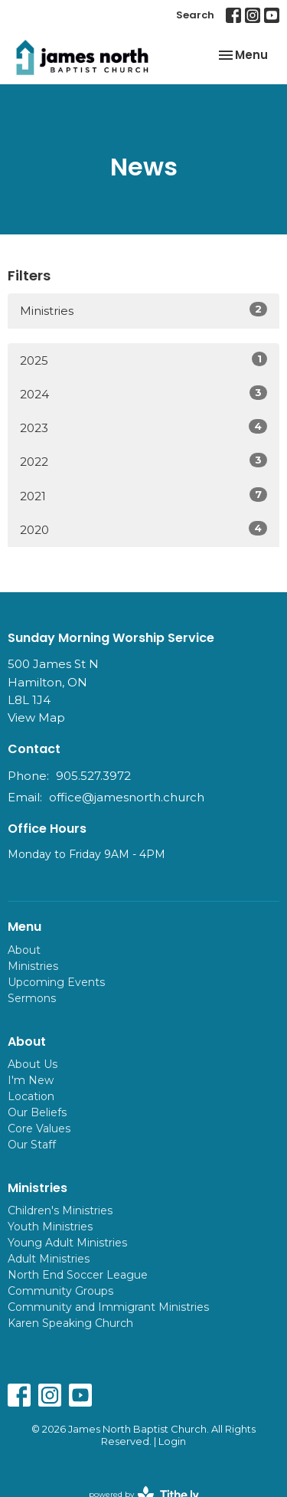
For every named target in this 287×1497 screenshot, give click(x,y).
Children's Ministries (60, 1210)
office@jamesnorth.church (126, 797)
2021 (143, 495)
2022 (143, 461)
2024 (143, 393)
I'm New (31, 1080)
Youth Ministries (50, 1226)
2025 (143, 360)
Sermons (32, 998)
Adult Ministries (49, 1259)
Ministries (143, 310)
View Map (36, 717)
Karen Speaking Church (70, 1323)
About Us (32, 1064)
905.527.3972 (93, 775)
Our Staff (32, 1144)
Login (172, 1441)
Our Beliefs (37, 1112)
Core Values (39, 1128)
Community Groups (60, 1291)
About (24, 950)
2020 (143, 529)
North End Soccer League (78, 1275)
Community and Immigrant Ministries (108, 1307)
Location (31, 1096)
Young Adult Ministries (67, 1243)
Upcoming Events (56, 982)
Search (195, 15)
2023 (143, 427)
